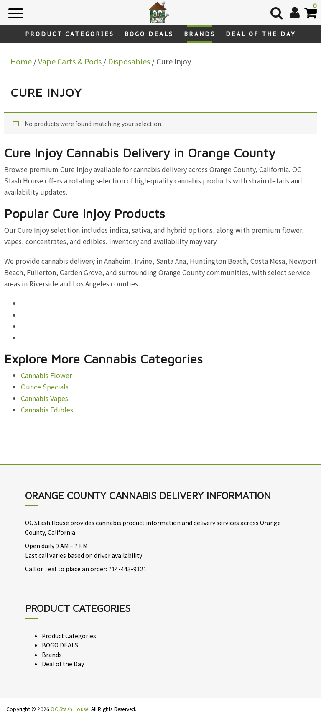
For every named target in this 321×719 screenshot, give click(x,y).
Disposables (129, 61)
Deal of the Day (261, 34)
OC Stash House (69, 708)
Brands (199, 34)
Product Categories (69, 34)
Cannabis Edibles (47, 410)
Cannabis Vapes (44, 398)
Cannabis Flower (46, 375)
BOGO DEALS (149, 34)
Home (21, 61)
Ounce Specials (45, 386)
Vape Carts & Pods (70, 61)
